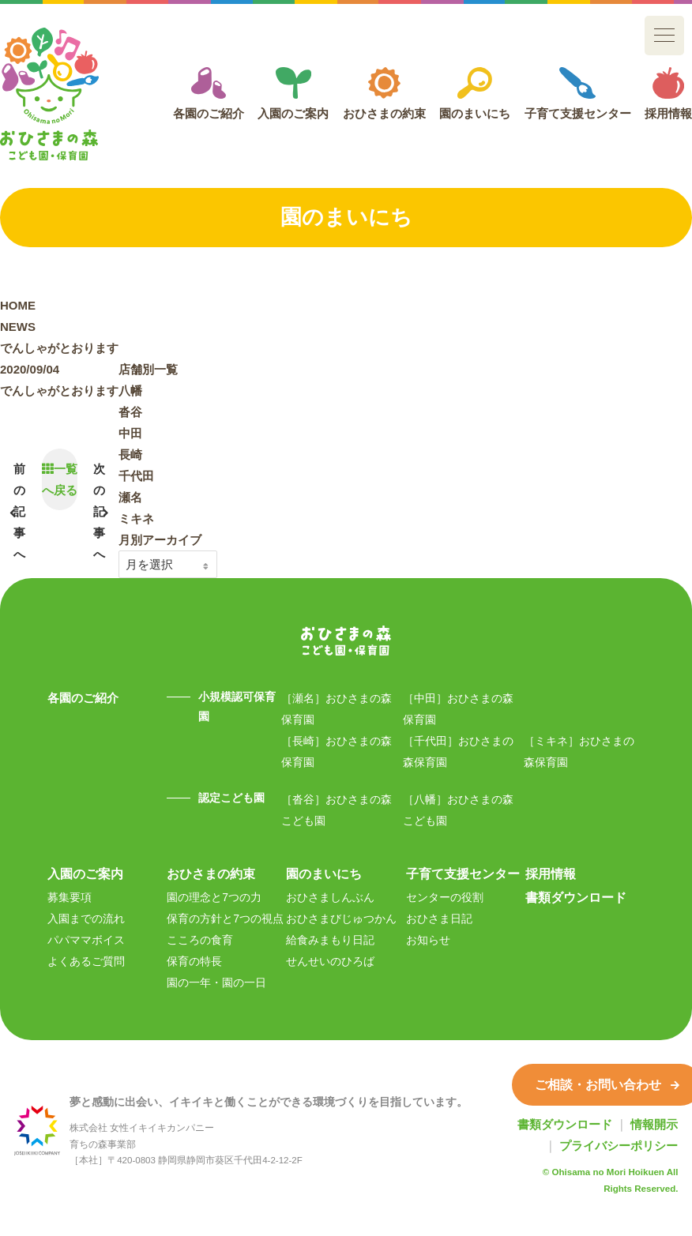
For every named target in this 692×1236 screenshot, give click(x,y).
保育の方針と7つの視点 (225, 918)
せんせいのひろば (330, 961)
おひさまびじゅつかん (341, 918)
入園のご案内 (293, 93)
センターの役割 (444, 897)
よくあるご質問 (86, 961)
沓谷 (130, 412)
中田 (130, 433)
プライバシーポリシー (618, 1145)
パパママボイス (86, 940)
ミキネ (136, 518)
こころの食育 (200, 940)
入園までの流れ (86, 918)
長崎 (130, 454)
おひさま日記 (439, 918)
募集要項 (69, 897)
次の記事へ (99, 511)
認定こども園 (231, 797)
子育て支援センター (578, 93)
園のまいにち (474, 93)
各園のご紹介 (208, 93)
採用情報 (668, 93)
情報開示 (654, 1124)
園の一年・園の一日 (216, 982)
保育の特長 (194, 961)
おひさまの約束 (384, 93)
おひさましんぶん (330, 897)
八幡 (130, 390)
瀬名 (130, 497)
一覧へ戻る (59, 479)
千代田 (136, 476)
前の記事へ (19, 511)
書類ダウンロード (575, 897)
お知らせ (428, 940)
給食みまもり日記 (330, 940)
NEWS (18, 326)
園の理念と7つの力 (214, 897)
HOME (18, 305)
